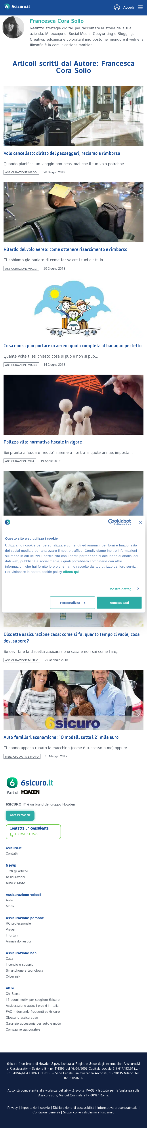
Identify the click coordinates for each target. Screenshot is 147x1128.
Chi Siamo (13, 994)
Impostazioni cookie (35, 1108)
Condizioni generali (46, 1112)
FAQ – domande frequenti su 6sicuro (33, 1011)
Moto (10, 906)
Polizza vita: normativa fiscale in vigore (43, 443)
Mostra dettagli (121, 589)
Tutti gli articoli (17, 871)
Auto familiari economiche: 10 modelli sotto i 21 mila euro (61, 738)
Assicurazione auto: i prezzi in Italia (32, 1005)
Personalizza (72, 603)
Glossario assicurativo (22, 1017)
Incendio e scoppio (20, 964)
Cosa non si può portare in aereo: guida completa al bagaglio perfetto (73, 346)
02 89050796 (73, 1078)
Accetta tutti (119, 603)
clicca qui (71, 572)
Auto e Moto (15, 883)
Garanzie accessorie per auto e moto (33, 1023)
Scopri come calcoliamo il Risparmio (89, 1112)
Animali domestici (18, 941)
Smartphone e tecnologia (24, 970)
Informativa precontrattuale (117, 1108)
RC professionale (18, 923)
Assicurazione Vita (19, 461)
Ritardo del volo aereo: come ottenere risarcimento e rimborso (66, 250)
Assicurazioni (15, 877)
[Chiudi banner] (140, 522)
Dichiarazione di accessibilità (73, 1108)
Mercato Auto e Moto (22, 756)
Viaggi (10, 929)
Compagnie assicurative (23, 1029)
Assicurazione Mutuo (21, 660)
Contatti (12, 853)
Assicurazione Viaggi (21, 172)
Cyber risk (13, 976)
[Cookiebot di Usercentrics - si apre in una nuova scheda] (111, 522)
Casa (9, 958)
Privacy (13, 1108)
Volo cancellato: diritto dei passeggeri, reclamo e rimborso (62, 154)
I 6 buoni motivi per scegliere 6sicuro (33, 999)
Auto (9, 900)
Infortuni (12, 935)
